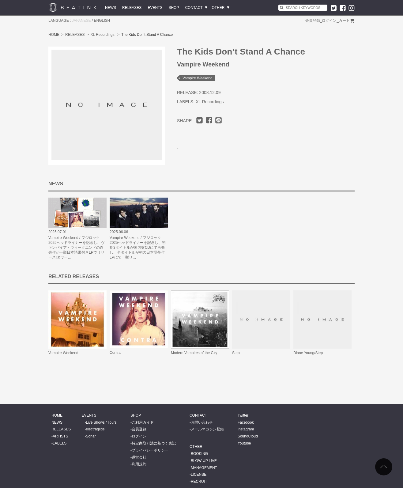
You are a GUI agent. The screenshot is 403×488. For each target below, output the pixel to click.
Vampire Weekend (198, 78)
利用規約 (139, 464)
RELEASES (131, 8)
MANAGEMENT (204, 468)
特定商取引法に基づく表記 (154, 443)
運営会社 (139, 457)
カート (344, 20)
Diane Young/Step (308, 353)
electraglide (95, 429)
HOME (53, 34)
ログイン (329, 20)
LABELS (59, 443)
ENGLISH (102, 20)
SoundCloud (248, 436)
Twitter (243, 415)
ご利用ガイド (143, 422)
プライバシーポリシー (150, 450)
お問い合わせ (202, 422)
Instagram (246, 429)
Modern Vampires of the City (194, 353)
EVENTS (155, 8)
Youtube (244, 443)
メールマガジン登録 (207, 429)
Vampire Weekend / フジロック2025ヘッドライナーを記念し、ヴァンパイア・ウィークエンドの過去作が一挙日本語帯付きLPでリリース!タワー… (76, 247)
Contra (115, 352)
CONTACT (193, 8)
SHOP (173, 8)
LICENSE (198, 474)
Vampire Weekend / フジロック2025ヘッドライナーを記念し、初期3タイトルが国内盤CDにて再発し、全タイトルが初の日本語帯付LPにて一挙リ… (138, 247)
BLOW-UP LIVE (204, 461)
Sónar (91, 436)
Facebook (246, 422)
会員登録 (312, 20)
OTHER (218, 8)
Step (236, 353)
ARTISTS (60, 436)
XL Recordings (102, 34)
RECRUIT (199, 481)
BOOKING (199, 454)
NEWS (110, 8)
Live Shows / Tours (101, 422)
